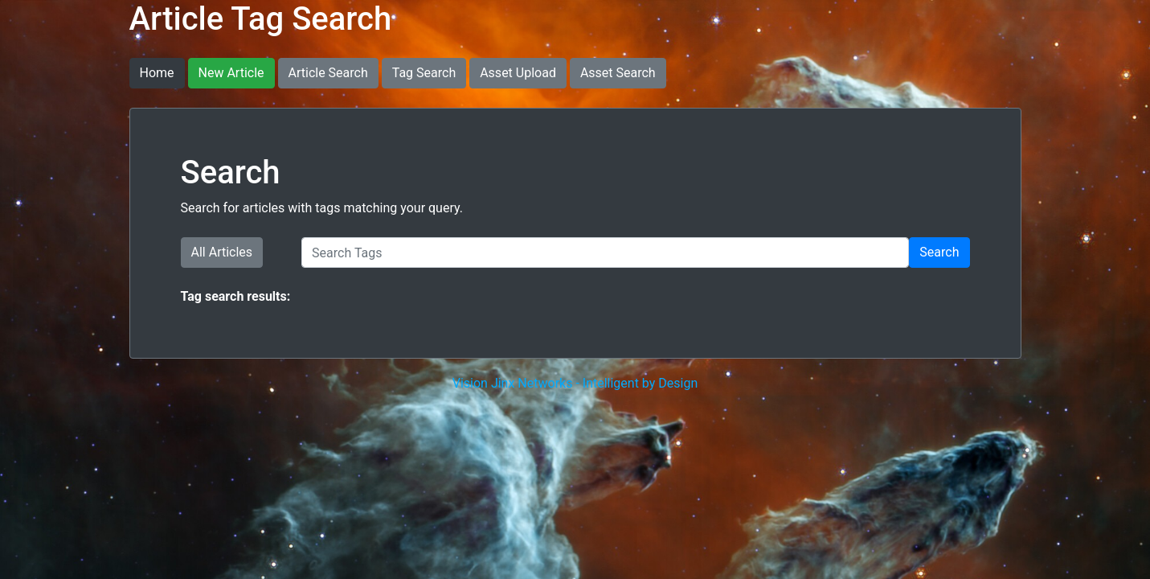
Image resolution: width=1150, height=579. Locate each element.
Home (157, 72)
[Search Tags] (605, 252)
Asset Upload (518, 72)
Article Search (328, 72)
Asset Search (618, 72)
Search (939, 252)
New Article (231, 72)
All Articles (222, 252)
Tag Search (424, 72)
